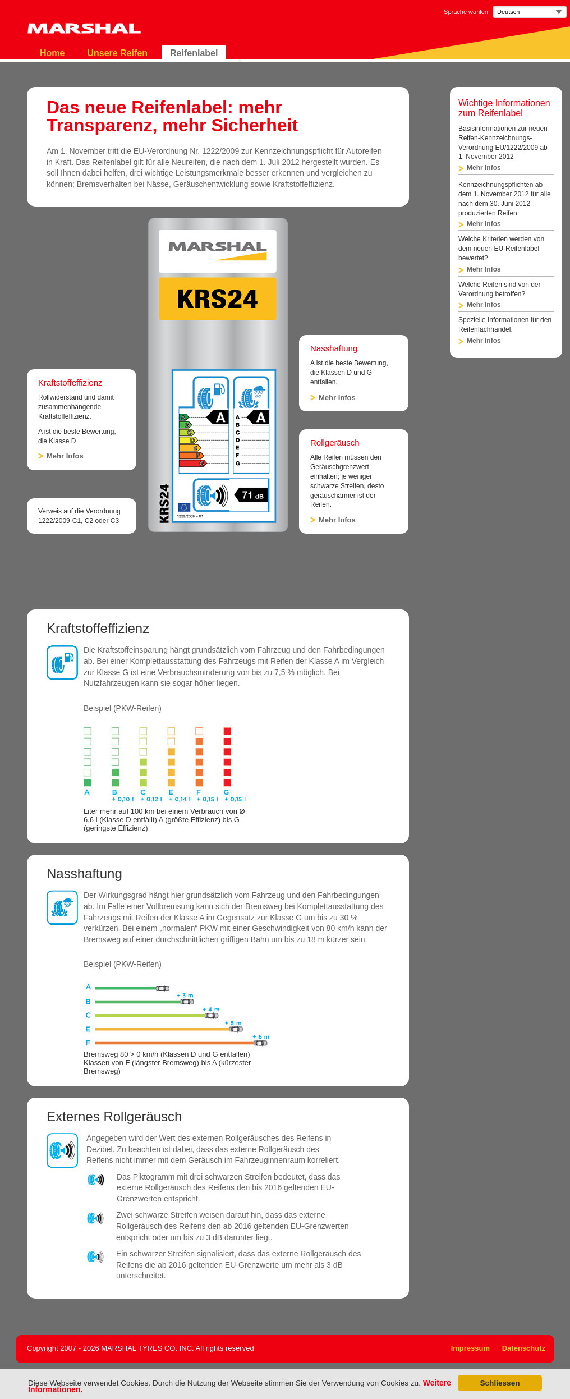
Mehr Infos (65, 456)
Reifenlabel (194, 53)
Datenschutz (523, 1348)
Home (52, 53)
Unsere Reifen (117, 53)
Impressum (470, 1348)
